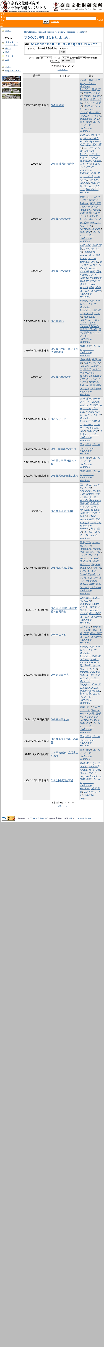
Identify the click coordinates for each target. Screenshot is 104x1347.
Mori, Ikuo (88, 102)
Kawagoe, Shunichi (90, 229)
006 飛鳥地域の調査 (62, 511)
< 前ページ (63, 69)
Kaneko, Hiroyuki (89, 558)
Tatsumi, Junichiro (90, 672)
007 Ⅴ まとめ (59, 634)
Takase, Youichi (92, 96)
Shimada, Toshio (89, 261)
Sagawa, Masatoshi (90, 278)
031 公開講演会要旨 (62, 780)
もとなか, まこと (89, 687)
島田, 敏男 (85, 212)
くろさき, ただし (89, 506)
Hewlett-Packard (84, 818)
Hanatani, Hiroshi (89, 326)
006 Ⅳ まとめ (59, 419)
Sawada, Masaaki (89, 720)
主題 (7, 59)
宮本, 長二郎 (87, 675)
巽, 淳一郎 (85, 665)
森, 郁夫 (84, 99)
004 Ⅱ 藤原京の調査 (62, 163)
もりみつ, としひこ (90, 415)
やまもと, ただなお (90, 522)
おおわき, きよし (89, 571)
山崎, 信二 (85, 597)
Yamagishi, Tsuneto (90, 160)
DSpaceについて (13, 70)
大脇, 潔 (84, 281)
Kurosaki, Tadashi (89, 509)
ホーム (8, 30)
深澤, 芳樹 (95, 203)
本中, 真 (96, 684)
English (100, 20)
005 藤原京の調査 (61, 376)
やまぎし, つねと (89, 157)
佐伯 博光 (85, 359)
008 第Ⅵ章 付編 (60, 719)
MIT (70, 818)
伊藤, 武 (92, 219)
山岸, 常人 (94, 154)
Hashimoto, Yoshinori (86, 129)
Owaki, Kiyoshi (88, 574)
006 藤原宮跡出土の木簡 (64, 475)
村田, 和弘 (85, 245)
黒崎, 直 (84, 196)
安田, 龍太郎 (87, 135)
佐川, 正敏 (95, 271)
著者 (7, 52)
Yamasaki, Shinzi (89, 604)
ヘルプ (8, 67)
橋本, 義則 (85, 121)
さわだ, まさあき (89, 717)
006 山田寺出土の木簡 (63, 449)
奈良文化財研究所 (2, 20)
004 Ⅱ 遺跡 (57, 105)
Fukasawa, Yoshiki (90, 209)
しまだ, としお (88, 258)
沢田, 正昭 (95, 713)
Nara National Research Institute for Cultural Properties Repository (55, 32)
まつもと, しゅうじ (90, 115)
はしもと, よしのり (90, 290)
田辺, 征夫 (85, 627)
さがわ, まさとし (89, 274)
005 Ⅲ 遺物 (57, 321)
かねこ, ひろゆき (89, 555)
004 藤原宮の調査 (61, 218)
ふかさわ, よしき (89, 206)
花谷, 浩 (92, 320)
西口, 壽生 (85, 484)
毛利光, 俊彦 (87, 80)
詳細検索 (55, 21)
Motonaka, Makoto (90, 690)
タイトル (9, 56)
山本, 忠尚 (85, 163)
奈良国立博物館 (88, 329)
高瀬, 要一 (85, 398)
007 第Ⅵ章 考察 (60, 674)
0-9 (32, 44)
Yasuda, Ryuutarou (90, 141)
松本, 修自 (94, 112)
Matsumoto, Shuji (89, 118)
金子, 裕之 (95, 551)
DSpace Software (38, 818)
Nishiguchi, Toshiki (90, 491)
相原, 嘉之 (85, 144)
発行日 (8, 48)
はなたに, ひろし (89, 659)
